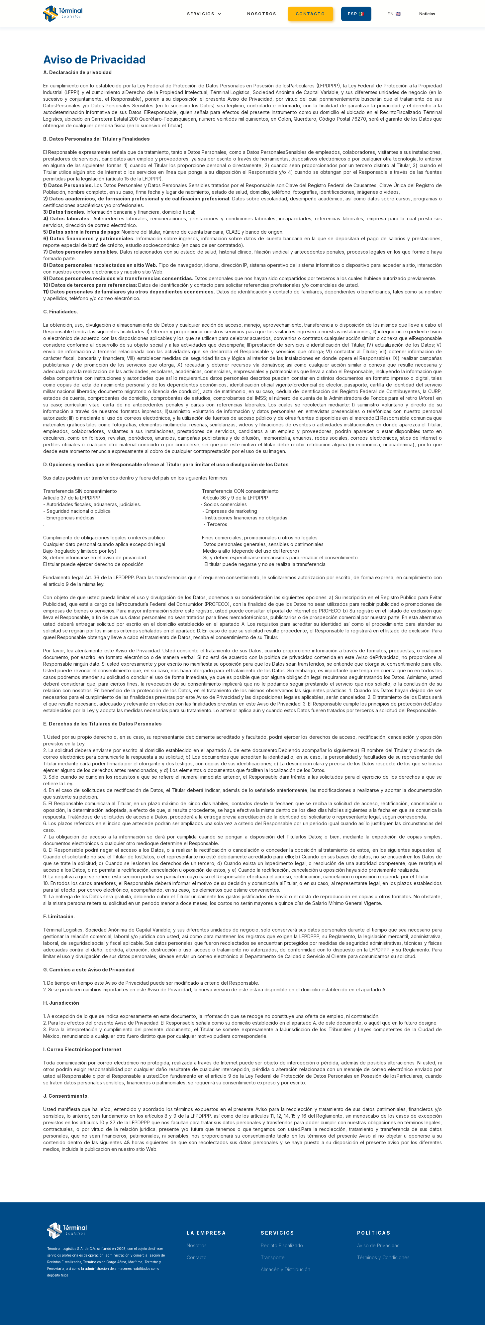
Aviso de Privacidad (378, 1245)
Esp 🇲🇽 (356, 13)
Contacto (310, 13)
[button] (204, 14)
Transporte (273, 1257)
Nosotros (261, 13)
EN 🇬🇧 (394, 13)
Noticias (427, 13)
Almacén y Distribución (285, 1269)
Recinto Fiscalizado (282, 1245)
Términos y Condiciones (383, 1257)
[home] (63, 13)
